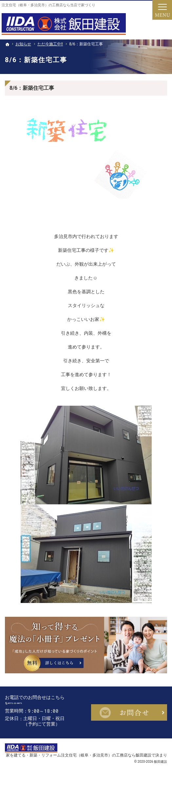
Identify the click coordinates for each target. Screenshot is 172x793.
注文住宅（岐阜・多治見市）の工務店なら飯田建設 (106, 761)
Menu (162, 10)
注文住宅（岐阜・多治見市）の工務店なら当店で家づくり (48, 5)
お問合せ (129, 716)
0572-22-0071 (37, 706)
